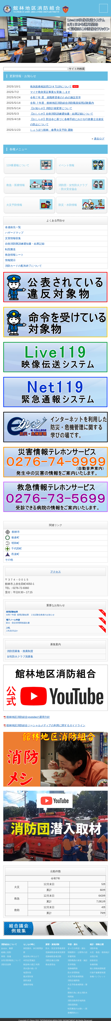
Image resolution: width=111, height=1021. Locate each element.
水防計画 (94, 956)
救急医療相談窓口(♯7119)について (51, 86)
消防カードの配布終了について (23, 266)
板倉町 (12, 538)
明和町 (12, 543)
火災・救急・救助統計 (100, 952)
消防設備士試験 (52, 960)
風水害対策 (28, 976)
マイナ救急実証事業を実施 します (50, 92)
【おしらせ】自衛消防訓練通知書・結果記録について (61, 113)
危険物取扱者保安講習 (55, 952)
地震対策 (27, 972)
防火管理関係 (74, 972)
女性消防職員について (11, 960)
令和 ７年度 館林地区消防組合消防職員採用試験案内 (62, 102)
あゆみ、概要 (7, 948)
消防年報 (94, 948)
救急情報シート (14, 255)
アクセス (55, 571)
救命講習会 (50, 964)
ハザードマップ (14, 233)
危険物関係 (73, 968)
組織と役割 (6, 952)
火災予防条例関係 (75, 976)
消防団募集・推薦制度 (20, 651)
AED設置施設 (29, 960)
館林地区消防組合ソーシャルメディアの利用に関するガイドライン (46, 725)
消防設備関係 (74, 979)
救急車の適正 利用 (31, 964)
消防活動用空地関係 (76, 999)
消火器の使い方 (30, 968)
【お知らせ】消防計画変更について (51, 108)
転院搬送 (10, 250)
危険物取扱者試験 (53, 956)
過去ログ (99, 138)
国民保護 (27, 979)
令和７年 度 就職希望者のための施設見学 (55, 97)
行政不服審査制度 (98, 972)
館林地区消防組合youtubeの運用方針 (28, 716)
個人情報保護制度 (98, 968)
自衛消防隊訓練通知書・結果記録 (24, 244)
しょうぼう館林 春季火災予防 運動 (51, 129)
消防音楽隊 (6, 964)
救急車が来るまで (31, 956)
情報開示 (10, 260)
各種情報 (94, 964)
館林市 (12, 532)
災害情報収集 (13, 239)
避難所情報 (28, 983)
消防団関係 (73, 1003)
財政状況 (94, 960)
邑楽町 (12, 554)
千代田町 (13, 548)
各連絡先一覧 (13, 228)
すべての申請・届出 (76, 948)
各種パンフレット (98, 976)
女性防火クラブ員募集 (20, 656)
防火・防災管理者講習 (55, 948)
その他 (9, 559)
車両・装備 (6, 956)
